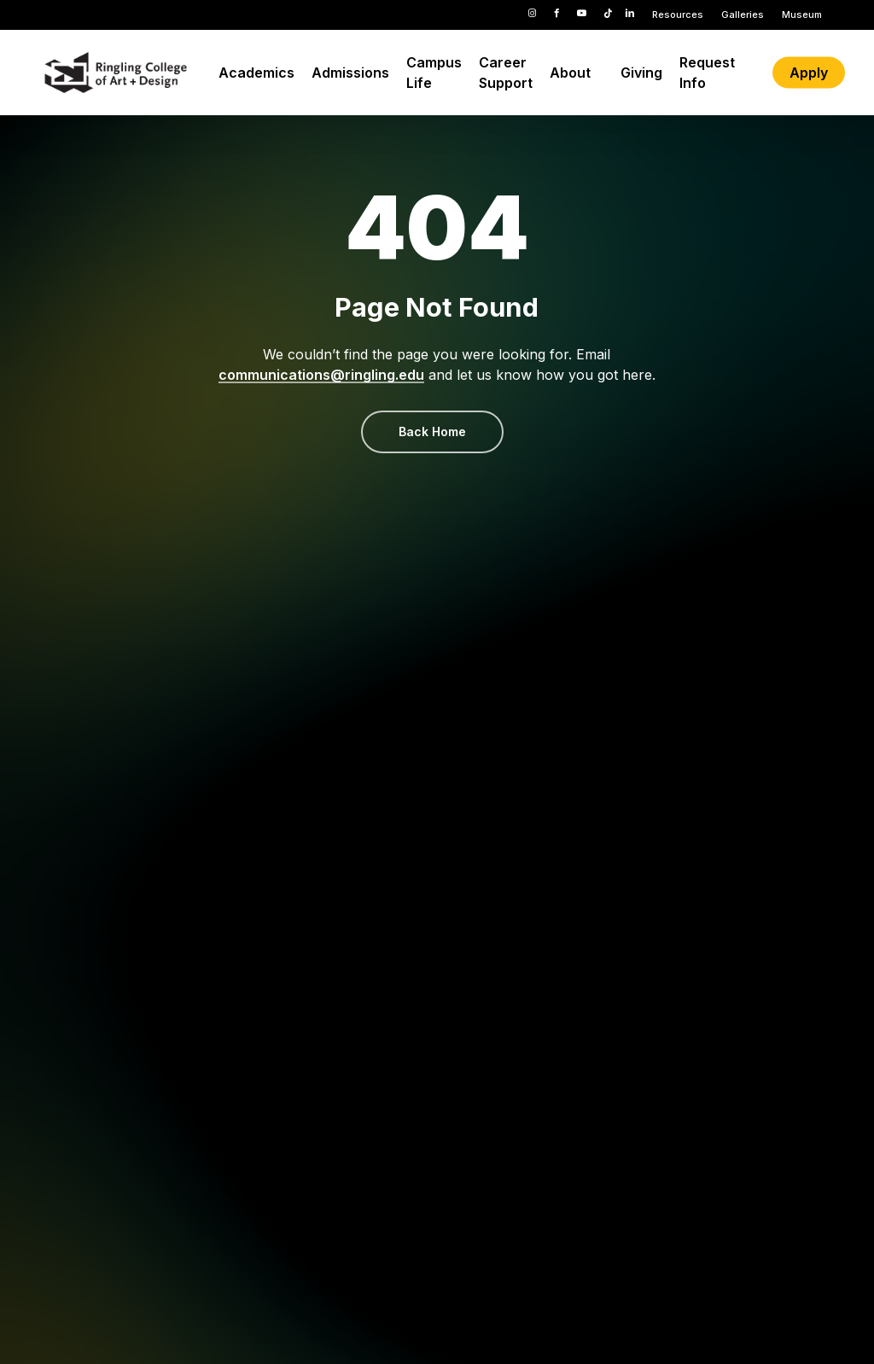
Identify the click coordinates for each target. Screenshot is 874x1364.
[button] (432, 432)
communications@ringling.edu (321, 374)
